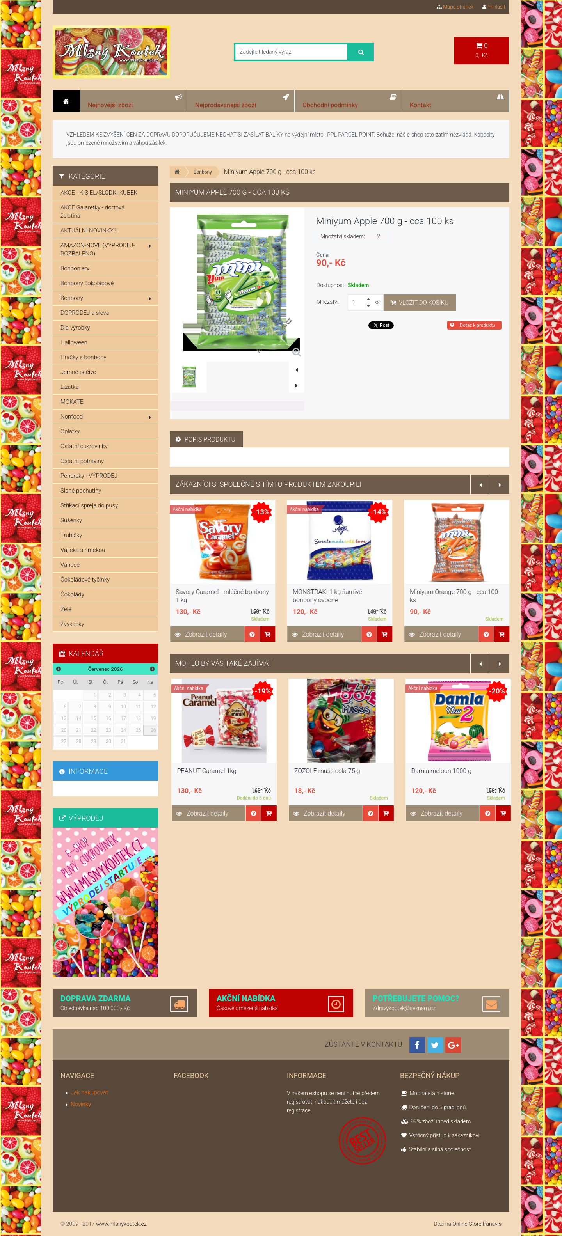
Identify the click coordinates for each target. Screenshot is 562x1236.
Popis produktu (205, 439)
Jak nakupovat (89, 1092)
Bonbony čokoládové (87, 283)
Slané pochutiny (80, 490)
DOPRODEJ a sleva (84, 312)
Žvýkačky (72, 624)
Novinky (81, 1104)
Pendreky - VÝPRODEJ (88, 475)
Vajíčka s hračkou (82, 549)
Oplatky (70, 431)
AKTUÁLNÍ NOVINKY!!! (88, 230)
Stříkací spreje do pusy (89, 505)
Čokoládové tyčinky (85, 579)
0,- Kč (481, 50)
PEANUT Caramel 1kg (322, 771)
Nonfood (105, 416)
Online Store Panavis (477, 1224)
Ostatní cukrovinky (84, 446)
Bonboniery (74, 268)
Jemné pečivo (78, 372)
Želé (65, 609)
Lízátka (69, 386)
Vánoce (70, 564)
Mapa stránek (455, 7)
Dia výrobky (75, 327)
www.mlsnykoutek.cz (121, 1224)
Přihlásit (493, 7)
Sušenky (71, 520)
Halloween (73, 342)
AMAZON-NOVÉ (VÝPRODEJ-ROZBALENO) (105, 249)
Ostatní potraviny (82, 461)
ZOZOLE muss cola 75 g (443, 771)
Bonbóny (203, 172)
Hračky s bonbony (83, 357)
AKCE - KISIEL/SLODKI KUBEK (98, 192)
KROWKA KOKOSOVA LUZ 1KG (218, 771)
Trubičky (71, 535)
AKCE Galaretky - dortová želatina (92, 211)
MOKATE (72, 401)
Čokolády (72, 594)
